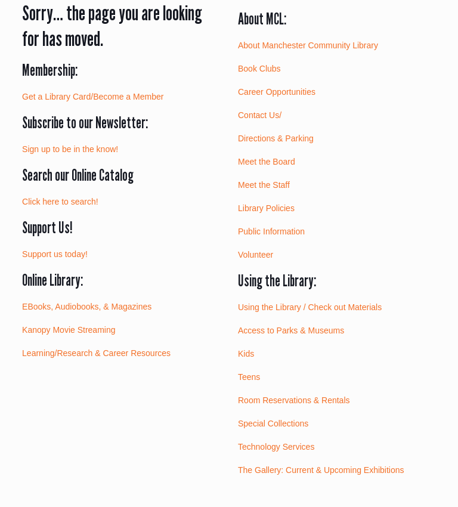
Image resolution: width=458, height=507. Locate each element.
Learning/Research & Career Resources (96, 353)
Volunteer (255, 254)
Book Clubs (259, 68)
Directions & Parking (276, 138)
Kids (246, 353)
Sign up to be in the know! (70, 149)
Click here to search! (60, 201)
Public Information (271, 231)
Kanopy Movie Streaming (68, 330)
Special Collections (273, 423)
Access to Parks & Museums (291, 330)
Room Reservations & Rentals (294, 400)
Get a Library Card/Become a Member (92, 96)
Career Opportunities (276, 92)
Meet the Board (266, 161)
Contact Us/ (259, 115)
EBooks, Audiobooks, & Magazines (86, 306)
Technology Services (276, 447)
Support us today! (55, 254)
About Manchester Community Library (308, 45)
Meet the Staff (264, 185)
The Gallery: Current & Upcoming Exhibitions (321, 470)
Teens (249, 377)
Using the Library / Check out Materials (310, 307)
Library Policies (266, 208)
